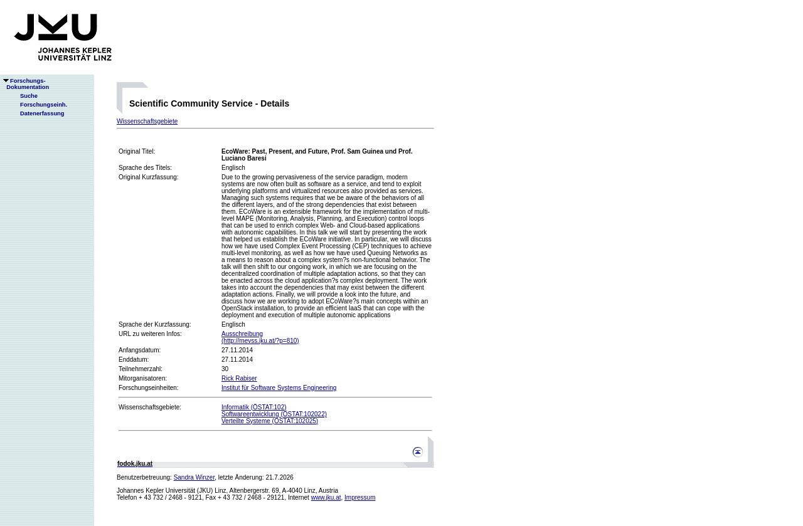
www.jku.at (326, 497)
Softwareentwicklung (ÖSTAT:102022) (274, 414)
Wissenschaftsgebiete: (150, 407)
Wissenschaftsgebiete (147, 121)
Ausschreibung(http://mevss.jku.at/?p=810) (260, 337)
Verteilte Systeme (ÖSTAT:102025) (269, 421)
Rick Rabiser (239, 378)
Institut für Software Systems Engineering (278, 387)
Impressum (359, 497)
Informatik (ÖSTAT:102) (254, 407)
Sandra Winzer (194, 477)
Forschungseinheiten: (149, 387)
